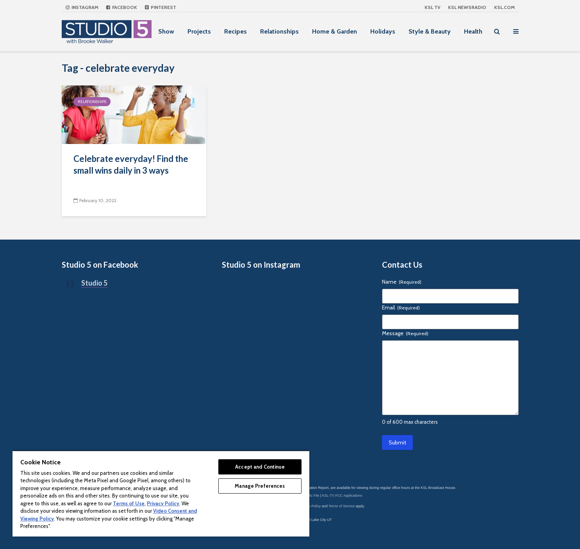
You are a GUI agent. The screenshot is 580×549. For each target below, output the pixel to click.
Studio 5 (94, 283)
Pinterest (160, 7)
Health (473, 31)
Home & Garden (334, 31)
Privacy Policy (310, 506)
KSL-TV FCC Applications (342, 495)
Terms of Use (129, 503)
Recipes (235, 31)
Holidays (382, 31)
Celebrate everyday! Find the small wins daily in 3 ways (130, 164)
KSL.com (504, 7)
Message (405, 333)
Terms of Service (341, 506)
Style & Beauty (430, 31)
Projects (199, 31)
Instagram (82, 7)
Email (401, 307)
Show (166, 31)
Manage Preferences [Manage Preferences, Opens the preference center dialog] (260, 486)
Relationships (279, 31)
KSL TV (432, 7)
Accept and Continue (259, 467)
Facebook (121, 7)
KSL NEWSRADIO (467, 7)
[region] (160, 493)
